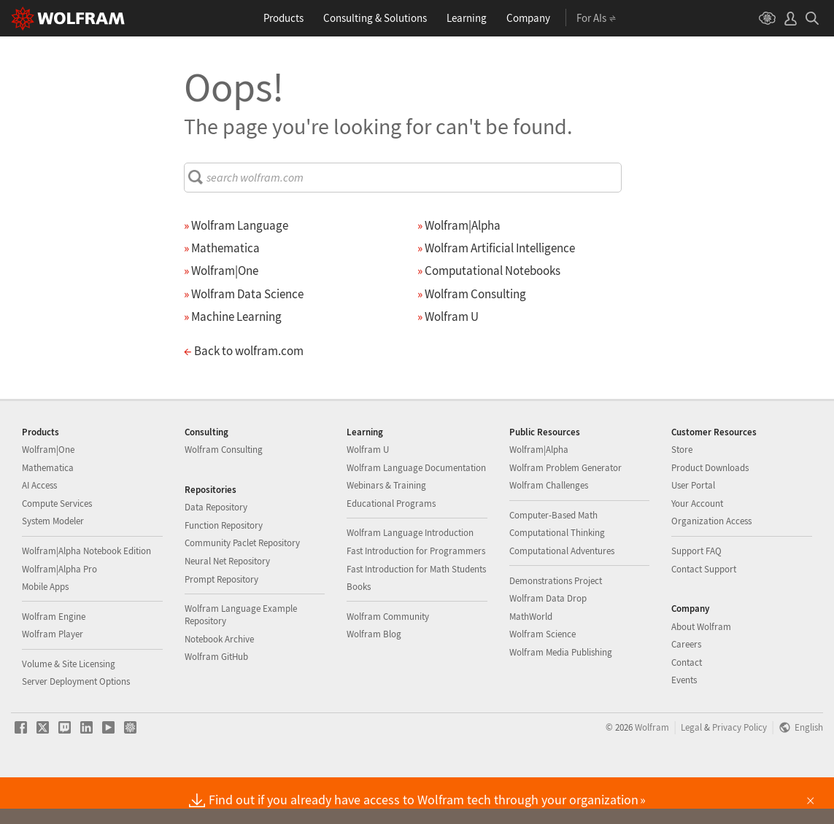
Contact (686, 709)
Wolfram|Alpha (538, 496)
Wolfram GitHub (216, 703)
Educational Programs (391, 550)
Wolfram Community (388, 663)
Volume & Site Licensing (68, 710)
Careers (686, 691)
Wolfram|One (48, 496)
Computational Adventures (561, 597)
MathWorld (530, 663)
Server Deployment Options (76, 728)
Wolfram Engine (53, 663)
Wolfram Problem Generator (565, 514)
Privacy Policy (739, 774)
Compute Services (57, 550)
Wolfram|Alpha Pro (59, 616)
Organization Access (711, 567)
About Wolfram (701, 673)
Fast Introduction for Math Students (416, 616)
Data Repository (216, 554)
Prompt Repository (221, 626)
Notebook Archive (219, 686)
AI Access (39, 532)
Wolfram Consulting (224, 496)
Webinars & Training (386, 532)
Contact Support (703, 616)
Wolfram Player (52, 681)
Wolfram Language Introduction (410, 579)
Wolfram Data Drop (548, 645)
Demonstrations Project (555, 627)
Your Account (697, 550)
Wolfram (652, 774)
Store (681, 496)
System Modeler (53, 567)
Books (359, 633)
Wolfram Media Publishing (560, 699)
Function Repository (224, 572)
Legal (691, 774)
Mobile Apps (45, 633)
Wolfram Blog (374, 681)
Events (684, 726)
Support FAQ (696, 597)
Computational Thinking (557, 579)
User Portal (693, 532)
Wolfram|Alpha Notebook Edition (86, 597)
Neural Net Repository (227, 608)
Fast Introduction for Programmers (416, 597)
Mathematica (48, 514)
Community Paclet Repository (242, 589)
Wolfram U (368, 496)
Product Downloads (710, 514)
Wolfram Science (542, 681)
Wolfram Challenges (548, 532)
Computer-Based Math (553, 562)
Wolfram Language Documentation (416, 514)
